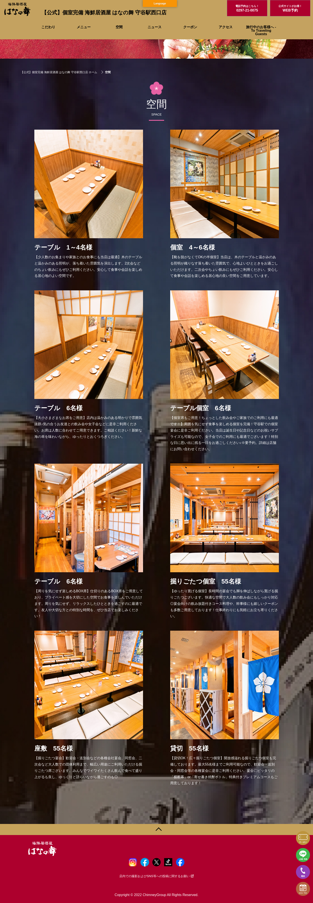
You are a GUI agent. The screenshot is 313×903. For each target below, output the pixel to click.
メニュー (84, 27)
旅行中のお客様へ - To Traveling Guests (261, 30)
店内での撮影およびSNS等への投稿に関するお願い (156, 876)
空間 (119, 27)
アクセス (226, 27)
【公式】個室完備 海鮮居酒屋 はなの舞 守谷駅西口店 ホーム (59, 72)
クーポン (190, 27)
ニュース (154, 27)
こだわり (48, 27)
